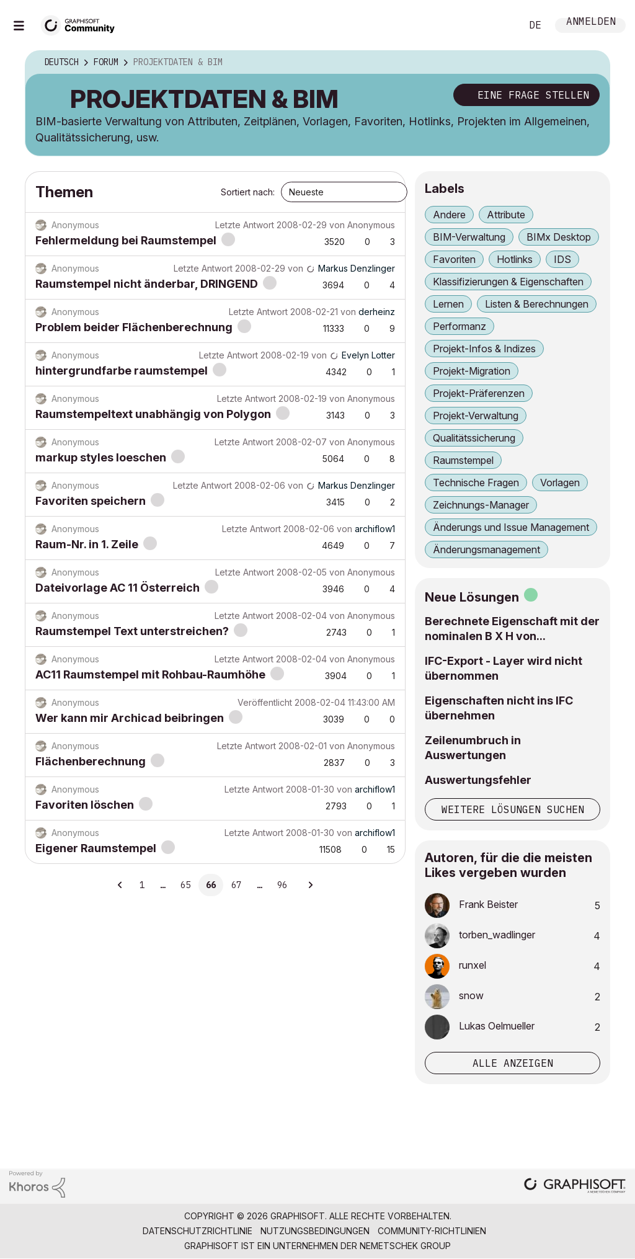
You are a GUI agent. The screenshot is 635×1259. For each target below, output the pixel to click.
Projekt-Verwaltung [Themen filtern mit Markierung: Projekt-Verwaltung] (475, 415)
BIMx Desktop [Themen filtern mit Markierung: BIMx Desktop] (558, 237)
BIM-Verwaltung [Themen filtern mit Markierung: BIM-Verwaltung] (469, 237)
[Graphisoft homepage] (575, 1187)
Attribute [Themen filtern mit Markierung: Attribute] (506, 214)
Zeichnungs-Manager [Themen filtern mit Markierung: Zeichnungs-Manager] (481, 505)
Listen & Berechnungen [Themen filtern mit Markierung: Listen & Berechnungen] (536, 304)
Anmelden (591, 22)
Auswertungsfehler (478, 779)
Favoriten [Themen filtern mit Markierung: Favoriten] (454, 259)
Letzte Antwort (244, 225)
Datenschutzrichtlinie (197, 1231)
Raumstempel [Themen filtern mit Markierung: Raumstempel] (463, 460)
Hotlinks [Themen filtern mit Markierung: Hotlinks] (515, 259)
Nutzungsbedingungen (315, 1231)
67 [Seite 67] (236, 885)
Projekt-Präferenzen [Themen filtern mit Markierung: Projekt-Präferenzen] (479, 393)
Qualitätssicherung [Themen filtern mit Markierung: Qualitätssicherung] (474, 438)
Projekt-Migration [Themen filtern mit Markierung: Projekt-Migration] (471, 371)
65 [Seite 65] (185, 885)
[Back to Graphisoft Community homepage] (81, 24)
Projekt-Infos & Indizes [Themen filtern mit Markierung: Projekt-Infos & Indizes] (484, 348)
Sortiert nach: (248, 192)
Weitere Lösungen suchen (513, 809)
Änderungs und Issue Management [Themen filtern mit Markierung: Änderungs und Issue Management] (511, 527)
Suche (498, 25)
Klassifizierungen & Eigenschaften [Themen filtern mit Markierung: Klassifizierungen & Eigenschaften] (508, 281)
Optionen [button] (592, 62)
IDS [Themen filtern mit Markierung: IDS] (562, 259)
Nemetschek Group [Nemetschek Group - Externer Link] (405, 1245)
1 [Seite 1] (142, 885)
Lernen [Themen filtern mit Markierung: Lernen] (448, 304)
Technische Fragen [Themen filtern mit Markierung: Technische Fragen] (476, 482)
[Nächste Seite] (310, 885)
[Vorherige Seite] (120, 885)
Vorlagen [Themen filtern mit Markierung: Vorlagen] (560, 482)
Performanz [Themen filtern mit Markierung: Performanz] (459, 326)
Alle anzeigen (513, 1063)
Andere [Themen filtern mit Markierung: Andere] (449, 214)
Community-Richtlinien (432, 1231)
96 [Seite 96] (282, 885)
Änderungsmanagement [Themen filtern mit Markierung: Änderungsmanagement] (486, 549)
